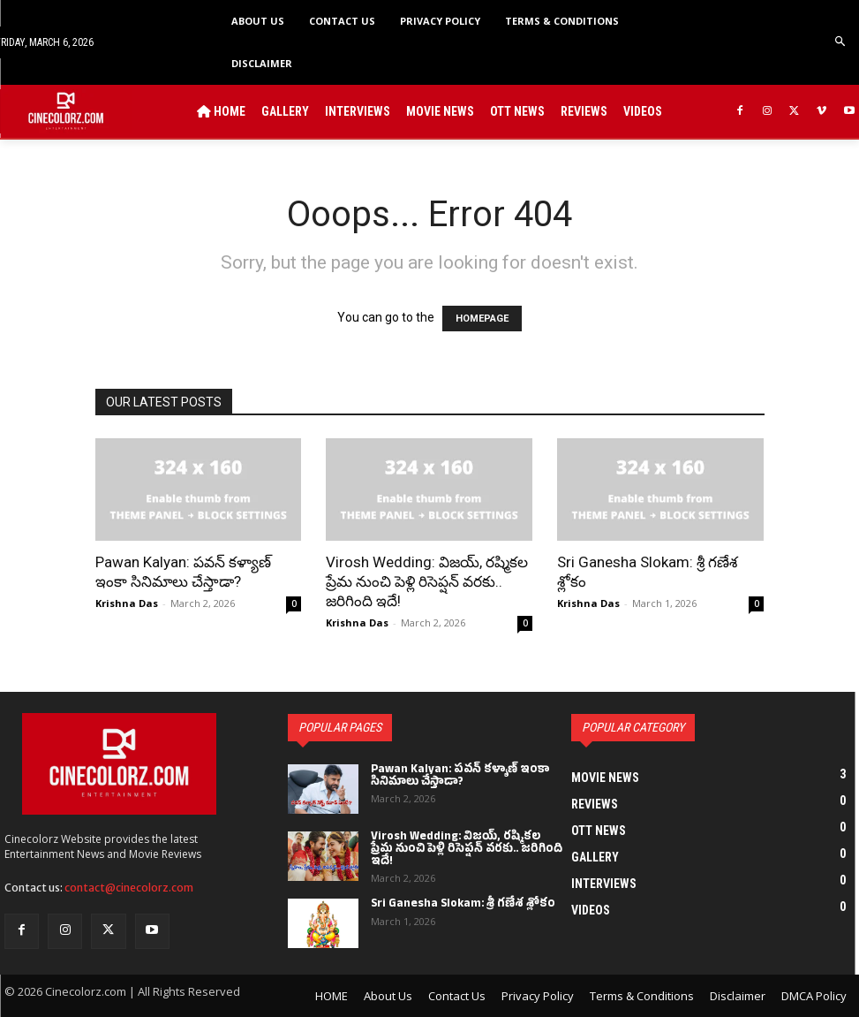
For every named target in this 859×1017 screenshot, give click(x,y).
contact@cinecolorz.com (128, 887)
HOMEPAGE (482, 318)
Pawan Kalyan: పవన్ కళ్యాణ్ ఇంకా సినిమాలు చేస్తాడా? (460, 777)
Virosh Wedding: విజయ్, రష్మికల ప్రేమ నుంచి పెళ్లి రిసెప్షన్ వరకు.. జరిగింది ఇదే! (427, 581)
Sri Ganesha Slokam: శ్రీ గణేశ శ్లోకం (463, 905)
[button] (841, 42)
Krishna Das (126, 603)
